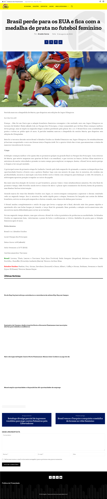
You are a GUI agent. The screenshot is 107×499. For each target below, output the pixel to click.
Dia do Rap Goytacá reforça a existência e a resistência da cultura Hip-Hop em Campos (34, 295)
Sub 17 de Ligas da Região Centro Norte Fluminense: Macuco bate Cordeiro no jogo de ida (35, 357)
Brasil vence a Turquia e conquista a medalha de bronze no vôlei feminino (80, 419)
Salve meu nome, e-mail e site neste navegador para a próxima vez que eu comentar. (33, 459)
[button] (72, 6)
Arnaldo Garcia (43, 34)
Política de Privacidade (11, 483)
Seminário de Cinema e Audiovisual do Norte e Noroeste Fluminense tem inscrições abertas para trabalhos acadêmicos (38, 326)
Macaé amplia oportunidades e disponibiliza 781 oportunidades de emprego (30, 387)
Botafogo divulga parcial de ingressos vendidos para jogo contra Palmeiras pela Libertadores (26, 421)
